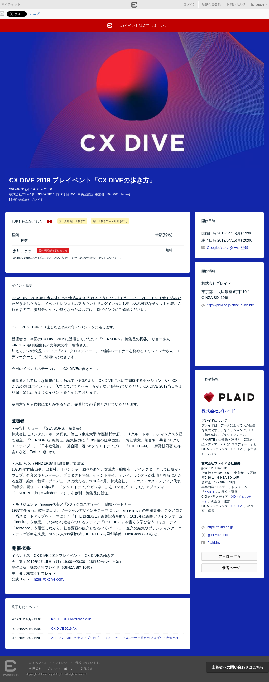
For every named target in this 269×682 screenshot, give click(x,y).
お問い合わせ (236, 4)
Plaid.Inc (213, 542)
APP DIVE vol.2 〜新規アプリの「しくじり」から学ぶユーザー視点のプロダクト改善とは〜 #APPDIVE (124, 638)
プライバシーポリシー (61, 668)
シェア (34, 13)
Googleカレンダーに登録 (227, 248)
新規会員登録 (211, 4)
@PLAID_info (217, 535)
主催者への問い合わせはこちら (237, 667)
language (257, 4)
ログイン (189, 4)
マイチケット (10, 4)
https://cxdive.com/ (49, 579)
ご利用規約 (34, 668)
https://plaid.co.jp (220, 527)
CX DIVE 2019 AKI (64, 629)
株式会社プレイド (218, 411)
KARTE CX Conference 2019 (71, 619)
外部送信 (86, 668)
